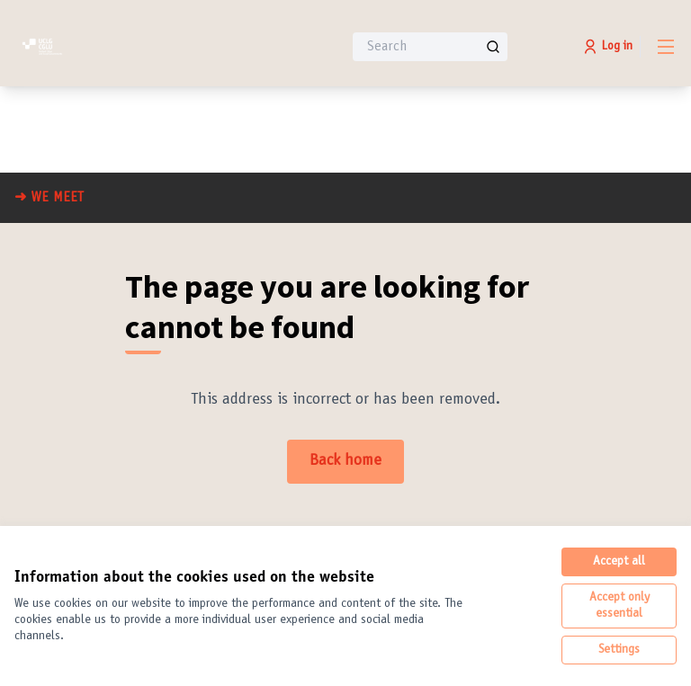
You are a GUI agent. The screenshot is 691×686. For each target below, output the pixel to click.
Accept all (619, 562)
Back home (345, 461)
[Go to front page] (134, 47)
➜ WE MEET (49, 198)
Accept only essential (619, 606)
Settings (619, 650)
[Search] (430, 46)
